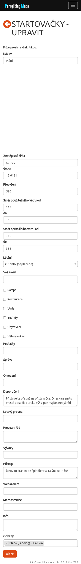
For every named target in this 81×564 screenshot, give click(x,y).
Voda (8, 308)
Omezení (9, 375)
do (5, 213)
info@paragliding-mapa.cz (43, 562)
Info (5, 516)
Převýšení (9, 184)
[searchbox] (46, 543)
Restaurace (13, 299)
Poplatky (9, 344)
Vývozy (8, 448)
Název (7, 54)
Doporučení (11, 391)
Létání (7, 257)
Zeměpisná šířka (14, 156)
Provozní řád (11, 427)
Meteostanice (12, 500)
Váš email (9, 272)
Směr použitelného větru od (22, 200)
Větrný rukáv (14, 336)
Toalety (10, 317)
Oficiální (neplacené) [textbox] (19, 264)
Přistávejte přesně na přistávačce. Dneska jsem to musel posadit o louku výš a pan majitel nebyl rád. (40, 400)
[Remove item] (6, 543)
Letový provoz (12, 412)
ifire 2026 (73, 562)
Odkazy (8, 536)
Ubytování (12, 327)
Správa (7, 359)
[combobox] (40, 264)
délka (7, 168)
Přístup (8, 464)
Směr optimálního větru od (20, 229)
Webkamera (11, 484)
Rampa (9, 290)
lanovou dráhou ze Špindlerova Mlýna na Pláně (40, 473)
